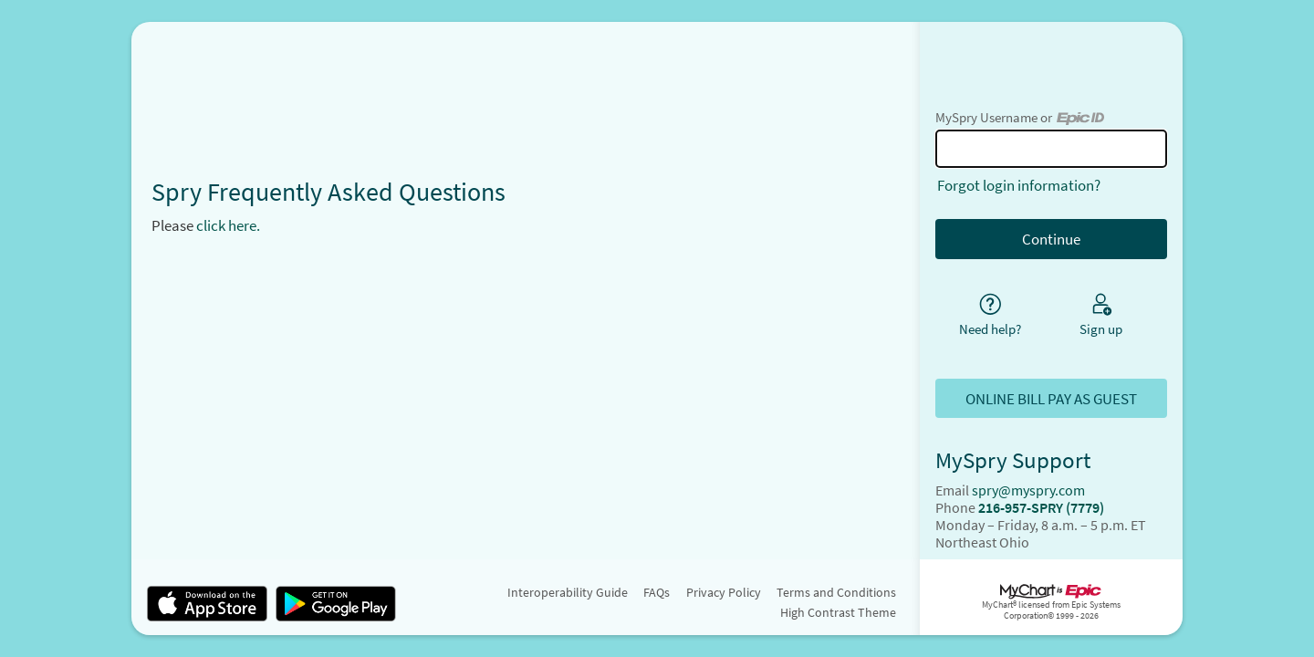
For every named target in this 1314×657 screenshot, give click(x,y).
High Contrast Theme (838, 612)
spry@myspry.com (1028, 490)
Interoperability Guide (567, 592)
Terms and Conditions (836, 592)
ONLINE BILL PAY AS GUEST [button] (1051, 399)
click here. (228, 225)
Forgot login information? (1018, 185)
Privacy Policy (723, 592)
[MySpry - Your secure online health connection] (525, 76)
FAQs (656, 592)
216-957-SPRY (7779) (1041, 507)
